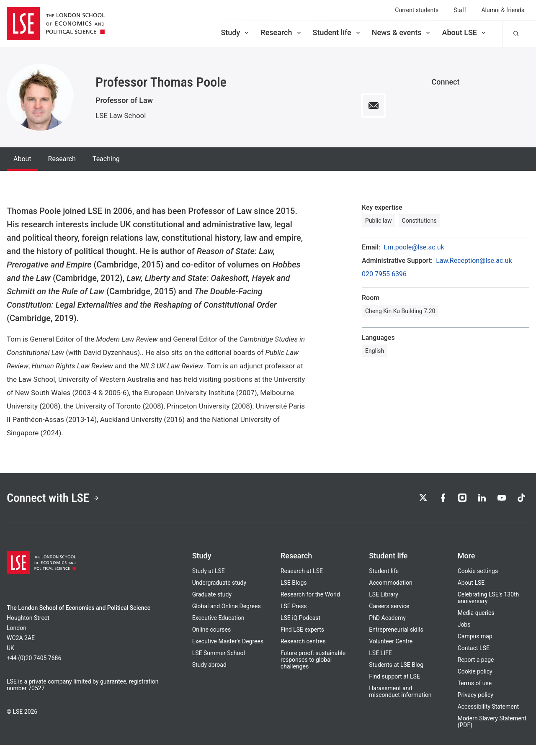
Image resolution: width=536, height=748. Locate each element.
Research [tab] (62, 159)
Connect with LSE (58, 500)
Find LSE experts (302, 632)
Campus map (475, 639)
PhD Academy (387, 620)
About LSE (464, 32)
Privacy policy (475, 697)
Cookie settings (478, 574)
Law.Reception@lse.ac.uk (474, 260)
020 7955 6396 (384, 274)
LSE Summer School (218, 656)
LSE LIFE (380, 656)
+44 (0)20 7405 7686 (34, 661)
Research (281, 32)
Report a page (476, 662)
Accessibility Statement (488, 709)
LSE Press (294, 609)
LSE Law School (120, 115)
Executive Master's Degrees (228, 644)
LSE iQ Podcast (300, 620)
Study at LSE (208, 574)
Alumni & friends (502, 10)
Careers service (389, 609)
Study (235, 32)
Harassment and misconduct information (400, 694)
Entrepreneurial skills (396, 632)
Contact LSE (474, 651)
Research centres (303, 644)
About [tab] (22, 159)
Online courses (211, 632)
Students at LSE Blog (396, 667)
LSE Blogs (294, 585)
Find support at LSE (394, 679)
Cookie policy (475, 674)
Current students (416, 10)
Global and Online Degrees (226, 609)
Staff (460, 10)
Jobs (464, 627)
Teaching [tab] (106, 159)
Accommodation (390, 585)
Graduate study (212, 597)
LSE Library (383, 597)
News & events (402, 32)
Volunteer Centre (390, 644)
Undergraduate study (219, 585)
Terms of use (475, 686)
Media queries (476, 615)
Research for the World (310, 597)
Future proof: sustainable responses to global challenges (313, 663)
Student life (337, 32)
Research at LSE (302, 574)
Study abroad (209, 667)
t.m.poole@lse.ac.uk (414, 247)
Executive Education (218, 620)
